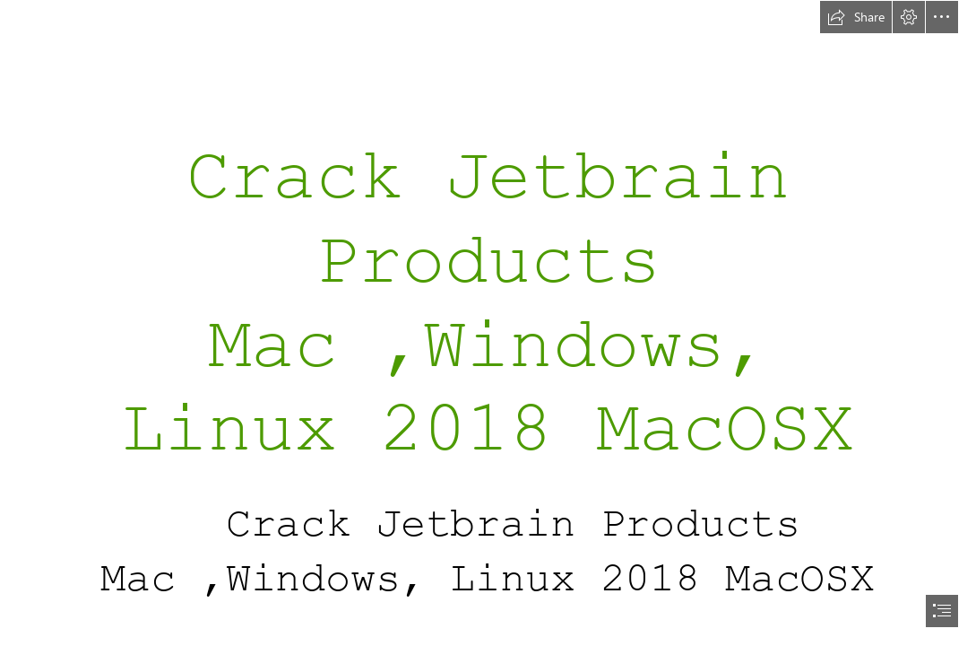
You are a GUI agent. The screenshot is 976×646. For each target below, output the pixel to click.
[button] (856, 17)
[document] (488, 323)
